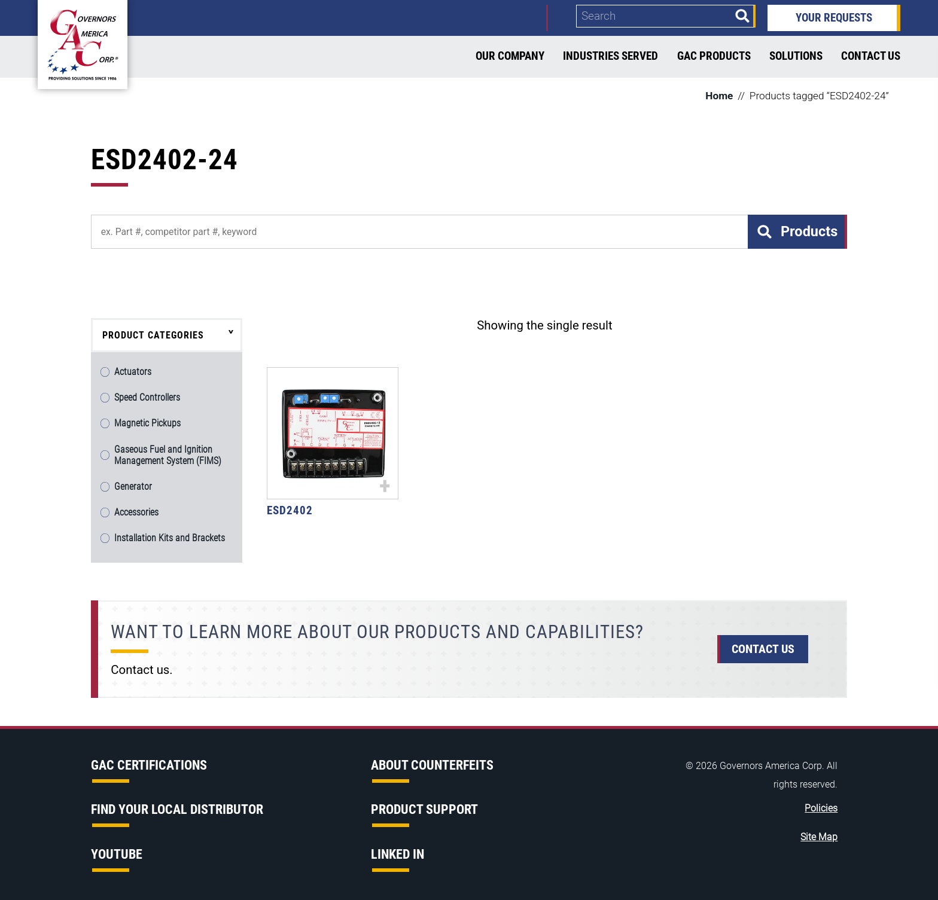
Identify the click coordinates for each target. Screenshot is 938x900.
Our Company (510, 56)
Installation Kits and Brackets (169, 538)
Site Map (819, 837)
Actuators (132, 371)
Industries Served (610, 56)
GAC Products (714, 56)
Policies (821, 808)
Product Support (424, 809)
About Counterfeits (432, 765)
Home (719, 96)
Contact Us (870, 56)
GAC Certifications (149, 765)
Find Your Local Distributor (177, 809)
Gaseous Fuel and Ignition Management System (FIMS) (167, 455)
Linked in (397, 854)
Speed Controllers (147, 397)
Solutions (796, 56)
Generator (133, 486)
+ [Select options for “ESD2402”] (384, 485)
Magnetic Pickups (147, 423)
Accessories (136, 512)
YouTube (116, 854)
